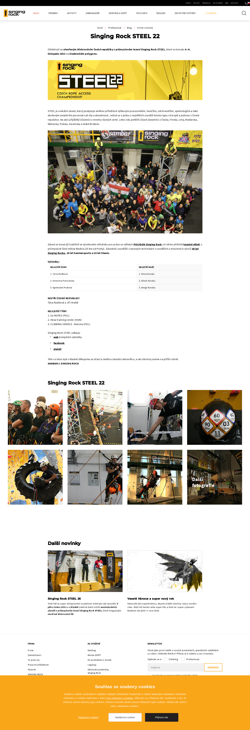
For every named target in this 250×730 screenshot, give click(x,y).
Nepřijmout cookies (125, 717)
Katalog (92, 650)
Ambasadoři (92, 13)
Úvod (100, 27)
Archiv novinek (145, 27)
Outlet (186, 3)
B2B (216, 3)
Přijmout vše (161, 717)
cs (242, 3)
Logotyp (92, 664)
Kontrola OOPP (118, 13)
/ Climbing (211, 13)
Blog (36, 13)
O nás (31, 650)
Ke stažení (208, 3)
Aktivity (72, 13)
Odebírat (213, 667)
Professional (114, 27)
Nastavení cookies (88, 717)
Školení (160, 13)
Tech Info (141, 13)
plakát (57, 349)
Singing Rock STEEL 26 (64, 598)
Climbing (173, 659)
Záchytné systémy (185, 13)
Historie (32, 669)
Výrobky (53, 13)
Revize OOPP (94, 655)
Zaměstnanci (34, 655)
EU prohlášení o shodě (99, 659)
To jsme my (34, 659)
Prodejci (196, 3)
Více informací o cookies (119, 698)
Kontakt (224, 3)
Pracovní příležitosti (38, 664)
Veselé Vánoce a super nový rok (150, 598)
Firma (178, 3)
